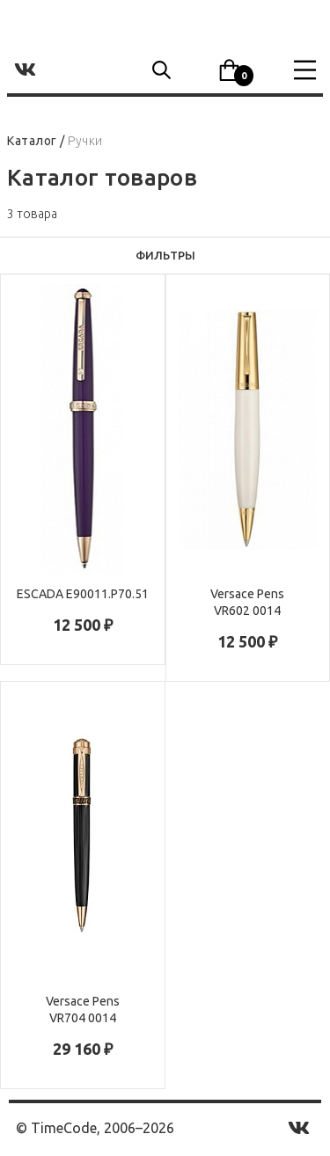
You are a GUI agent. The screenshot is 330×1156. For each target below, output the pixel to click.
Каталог (32, 141)
